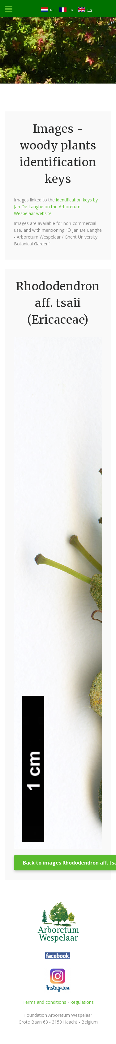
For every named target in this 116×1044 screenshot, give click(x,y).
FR (71, 10)
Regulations (82, 1002)
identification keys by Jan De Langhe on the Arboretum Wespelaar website (56, 206)
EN (90, 10)
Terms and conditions (44, 1002)
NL (52, 10)
